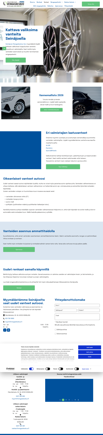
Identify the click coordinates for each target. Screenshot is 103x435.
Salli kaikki (90, 418)
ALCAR (48, 148)
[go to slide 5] (18, 119)
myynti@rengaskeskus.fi (20, 401)
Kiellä (89, 427)
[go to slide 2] (14, 119)
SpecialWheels (51, 153)
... (72, 402)
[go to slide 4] (88, 119)
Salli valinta (89, 422)
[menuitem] (32, 3)
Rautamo (49, 151)
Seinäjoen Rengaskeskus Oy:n (16, 47)
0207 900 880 (20, 399)
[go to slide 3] (15, 119)
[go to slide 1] (13, 119)
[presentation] (74, 342)
